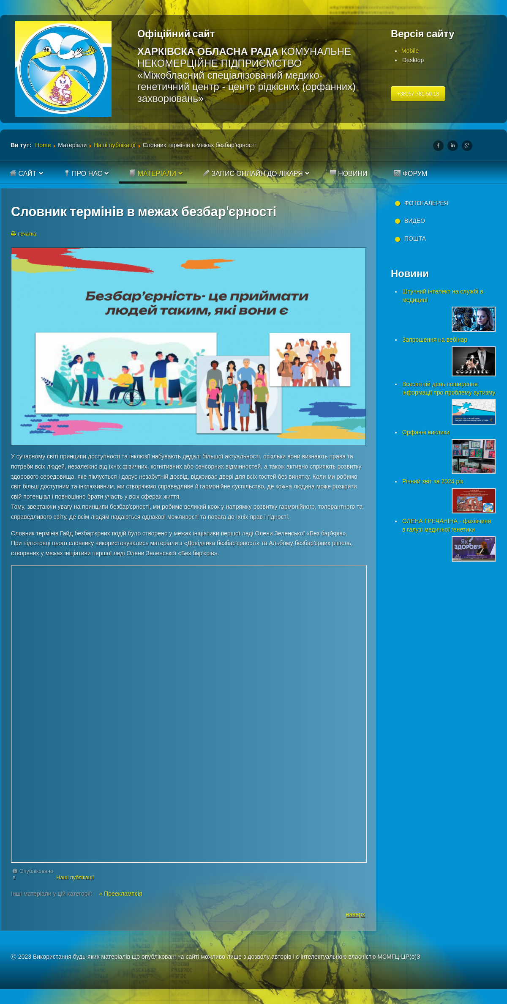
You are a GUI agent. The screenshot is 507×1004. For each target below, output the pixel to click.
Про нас (83, 173)
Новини (349, 173)
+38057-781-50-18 (418, 94)
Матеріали (152, 173)
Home (43, 145)
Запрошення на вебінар (434, 339)
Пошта (415, 238)
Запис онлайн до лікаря (253, 173)
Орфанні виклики (426, 432)
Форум (410, 173)
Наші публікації (115, 145)
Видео (414, 220)
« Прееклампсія (120, 893)
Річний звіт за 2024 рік (432, 481)
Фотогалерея (426, 203)
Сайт (23, 173)
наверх (355, 914)
